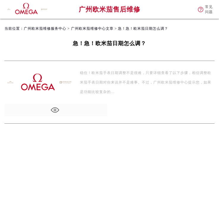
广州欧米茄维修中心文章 (92, 28)
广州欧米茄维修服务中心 (45, 28)
